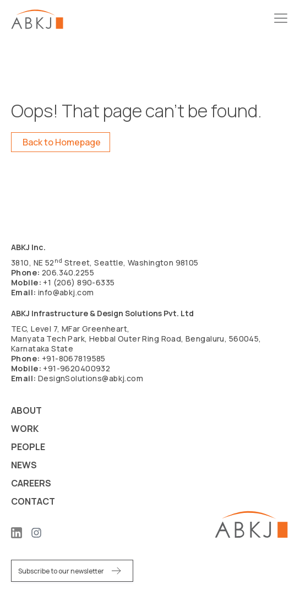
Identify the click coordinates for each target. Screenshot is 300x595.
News (24, 465)
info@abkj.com (66, 292)
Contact (33, 501)
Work (25, 429)
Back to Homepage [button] (62, 142)
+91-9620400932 (76, 368)
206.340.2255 (68, 272)
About (26, 410)
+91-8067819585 (74, 358)
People (28, 447)
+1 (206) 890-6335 (78, 282)
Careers (31, 483)
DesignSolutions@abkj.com (90, 378)
